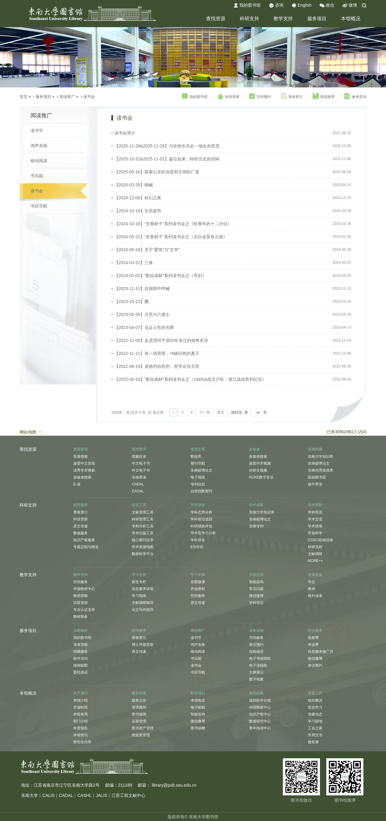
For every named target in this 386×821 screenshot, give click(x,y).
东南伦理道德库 (320, 470)
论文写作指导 (142, 609)
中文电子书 (141, 463)
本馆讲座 (228, 96)
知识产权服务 (84, 540)
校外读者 (315, 596)
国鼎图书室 (317, 477)
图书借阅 (139, 714)
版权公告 (139, 700)
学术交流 (315, 519)
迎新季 (313, 637)
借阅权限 (80, 665)
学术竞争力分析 (203, 533)
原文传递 (80, 526)
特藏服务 (80, 651)
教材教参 (80, 616)
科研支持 (249, 18)
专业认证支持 (84, 609)
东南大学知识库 (320, 456)
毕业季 (313, 644)
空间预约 (260, 96)
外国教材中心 (84, 589)
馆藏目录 (139, 456)
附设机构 (256, 693)
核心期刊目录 (142, 540)
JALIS (101, 795)
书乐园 (36, 175)
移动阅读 (38, 160)
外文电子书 (141, 470)
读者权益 (315, 574)
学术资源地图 (142, 547)
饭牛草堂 (315, 484)
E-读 (77, 484)
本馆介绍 (80, 700)
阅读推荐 (324, 96)
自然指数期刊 (201, 491)
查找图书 (139, 449)
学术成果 (256, 505)
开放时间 (80, 707)
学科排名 (198, 540)
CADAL (138, 484)
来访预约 (315, 665)
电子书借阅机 (260, 658)
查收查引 (292, 96)
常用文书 (315, 735)
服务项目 (317, 18)
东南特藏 (315, 449)
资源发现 (80, 449)
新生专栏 (139, 582)
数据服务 (80, 533)
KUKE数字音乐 (261, 477)
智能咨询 (256, 582)
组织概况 (315, 700)
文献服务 (80, 630)
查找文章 (198, 449)
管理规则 (139, 707)
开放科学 (315, 533)
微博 (350, 5)
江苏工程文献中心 (128, 795)
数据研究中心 (260, 721)
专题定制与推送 (86, 547)
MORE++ (315, 561)
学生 (311, 582)
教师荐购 (80, 596)
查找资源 (215, 18)
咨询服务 (139, 630)
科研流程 (315, 547)
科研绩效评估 (201, 526)
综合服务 (315, 630)
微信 (327, 5)
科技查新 (80, 519)
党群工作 (315, 693)
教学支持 (283, 18)
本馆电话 (198, 700)
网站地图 (31, 432)
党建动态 (315, 714)
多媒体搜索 (82, 477)
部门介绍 (80, 721)
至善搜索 (80, 456)
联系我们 (198, 693)
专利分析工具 (142, 526)
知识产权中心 (260, 714)
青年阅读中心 (260, 728)
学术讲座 (315, 526)
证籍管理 (139, 721)
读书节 (36, 130)
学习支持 (139, 574)
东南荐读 (139, 477)
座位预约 (256, 644)
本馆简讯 (80, 735)
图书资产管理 (142, 728)
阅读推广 (67, 96)
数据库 (196, 456)
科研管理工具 (142, 519)
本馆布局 (80, 714)
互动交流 (256, 574)
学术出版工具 (142, 533)
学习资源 (198, 574)
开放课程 (198, 589)
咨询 (276, 5)
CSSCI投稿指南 (321, 540)
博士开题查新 (142, 644)
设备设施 (256, 630)
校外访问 (80, 658)
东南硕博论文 (201, 470)
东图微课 (198, 582)
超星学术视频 (260, 463)
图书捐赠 (198, 728)
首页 (23, 96)
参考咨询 (355, 96)
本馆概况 (350, 18)
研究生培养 (82, 742)
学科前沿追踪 (201, 519)
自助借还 (256, 651)
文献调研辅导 (142, 603)
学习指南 (139, 596)
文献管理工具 (142, 512)
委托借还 (80, 672)
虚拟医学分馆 (260, 700)
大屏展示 (256, 672)
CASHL (138, 491)
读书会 (89, 96)
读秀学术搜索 (84, 470)
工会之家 (315, 728)
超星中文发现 (84, 463)
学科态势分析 (201, 512)
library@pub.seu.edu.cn (174, 785)
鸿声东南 (38, 145)
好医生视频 (258, 470)
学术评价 (198, 505)
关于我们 (80, 693)
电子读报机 (258, 665)
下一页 (204, 412)
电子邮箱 (198, 707)
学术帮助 (315, 505)
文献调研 (315, 554)
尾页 (220, 412)
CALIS (49, 795)
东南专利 (256, 526)
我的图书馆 (247, 5)
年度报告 (80, 728)
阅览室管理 (141, 735)
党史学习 (315, 707)
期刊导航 (198, 463)
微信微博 (256, 596)
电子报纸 (198, 477)
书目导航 (38, 206)
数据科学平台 (142, 554)
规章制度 (139, 693)
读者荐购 (80, 644)
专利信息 (198, 484)
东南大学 (29, 795)
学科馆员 (315, 512)
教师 (311, 589)
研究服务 (80, 505)
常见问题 (256, 589)
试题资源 (80, 603)
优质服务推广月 (320, 651)
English (302, 5)
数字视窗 (256, 679)
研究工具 (139, 505)
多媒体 (254, 449)
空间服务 (80, 582)
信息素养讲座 (142, 589)
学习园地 (315, 721)
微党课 (313, 742)
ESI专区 (197, 547)
